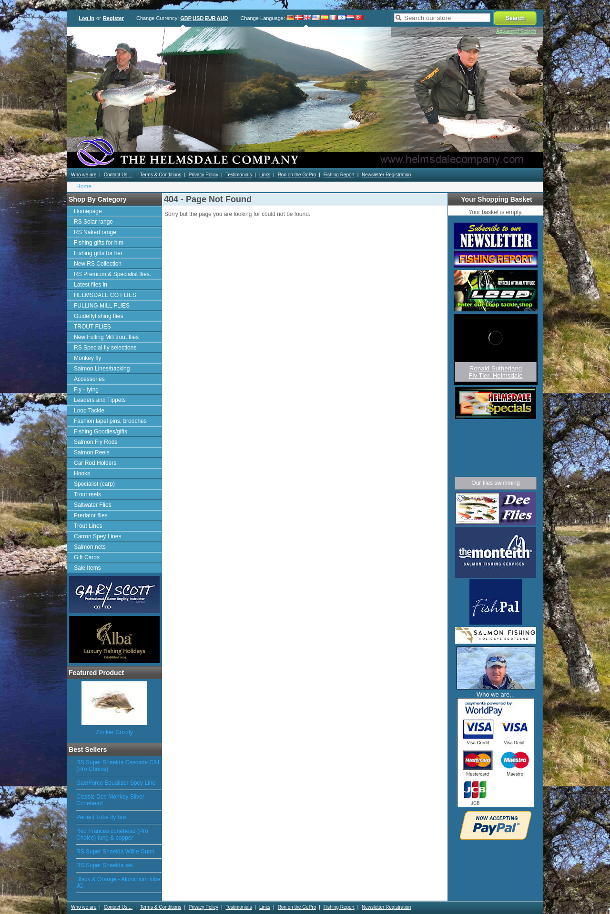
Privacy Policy (203, 174)
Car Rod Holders (95, 463)
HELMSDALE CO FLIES (105, 295)
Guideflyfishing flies (98, 316)
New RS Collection (98, 263)
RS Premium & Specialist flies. (112, 274)
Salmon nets (90, 547)
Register (113, 18)
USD (198, 18)
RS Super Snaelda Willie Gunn (115, 851)
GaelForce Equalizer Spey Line (115, 783)
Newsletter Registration (386, 174)
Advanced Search (516, 31)
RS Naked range (95, 232)
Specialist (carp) (94, 484)
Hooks (82, 473)
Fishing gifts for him (98, 242)
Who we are (83, 174)
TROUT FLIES (92, 326)
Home (84, 186)
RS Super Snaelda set (104, 865)
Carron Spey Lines (97, 536)
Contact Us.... (118, 174)
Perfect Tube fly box (101, 817)
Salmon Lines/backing (102, 368)
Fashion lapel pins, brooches (110, 421)
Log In (86, 18)
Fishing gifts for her (98, 253)
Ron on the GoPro (297, 174)
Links (264, 174)
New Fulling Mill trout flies (106, 337)
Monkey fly (87, 358)
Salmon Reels (92, 452)
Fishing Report (339, 174)
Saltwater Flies (93, 505)
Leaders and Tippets (100, 400)
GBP (186, 18)
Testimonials (238, 174)
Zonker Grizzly (114, 732)
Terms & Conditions (161, 174)
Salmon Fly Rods (95, 442)
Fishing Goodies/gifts (100, 431)
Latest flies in (90, 284)
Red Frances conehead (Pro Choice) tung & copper (112, 834)
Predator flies (91, 515)
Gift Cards (87, 557)
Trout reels (87, 494)
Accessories (89, 379)
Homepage (88, 211)
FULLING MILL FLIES (102, 305)
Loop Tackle (89, 410)
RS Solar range (93, 221)
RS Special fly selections (105, 347)
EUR (209, 18)
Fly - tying (86, 389)
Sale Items (87, 568)
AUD (222, 18)
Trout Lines (88, 526)
